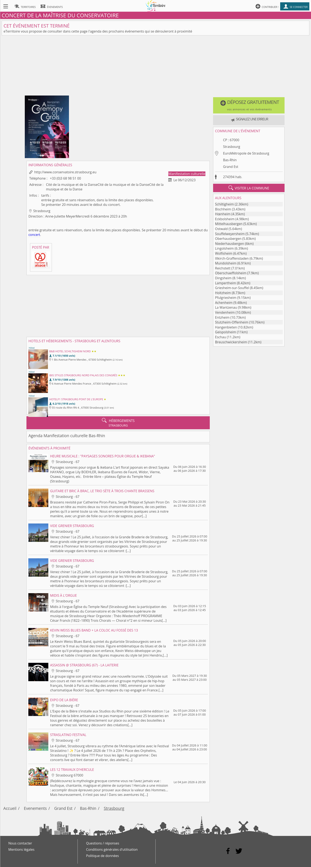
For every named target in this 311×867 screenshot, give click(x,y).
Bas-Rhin (230, 160)
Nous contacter (20, 843)
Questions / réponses (102, 843)
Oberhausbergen (228, 238)
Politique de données (102, 855)
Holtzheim (223, 293)
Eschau (220, 337)
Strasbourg (231, 146)
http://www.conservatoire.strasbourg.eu (65, 172)
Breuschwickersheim (231, 342)
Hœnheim (222, 214)
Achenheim (223, 302)
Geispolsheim (225, 332)
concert (34, 234)
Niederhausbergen (229, 243)
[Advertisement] (156, 66)
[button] (248, 105)
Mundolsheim (225, 263)
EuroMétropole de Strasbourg (246, 153)
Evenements (35, 808)
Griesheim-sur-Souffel (232, 288)
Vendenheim (225, 312)
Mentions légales (21, 849)
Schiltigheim (224, 204)
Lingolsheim (224, 248)
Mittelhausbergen (228, 223)
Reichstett (222, 268)
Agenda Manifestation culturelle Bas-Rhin (66, 435)
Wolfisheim (223, 253)
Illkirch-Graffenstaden (232, 258)
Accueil (9, 808)
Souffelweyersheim (230, 234)
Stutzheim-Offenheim (231, 322)
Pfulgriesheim (225, 297)
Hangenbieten (226, 327)
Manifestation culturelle (187, 173)
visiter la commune (249, 187)
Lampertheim (225, 283)
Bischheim (223, 209)
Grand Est (230, 166)
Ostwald (221, 229)
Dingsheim (223, 278)
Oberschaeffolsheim (230, 273)
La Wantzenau (226, 307)
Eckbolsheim (225, 219)
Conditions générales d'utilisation (112, 849)
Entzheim (222, 317)
